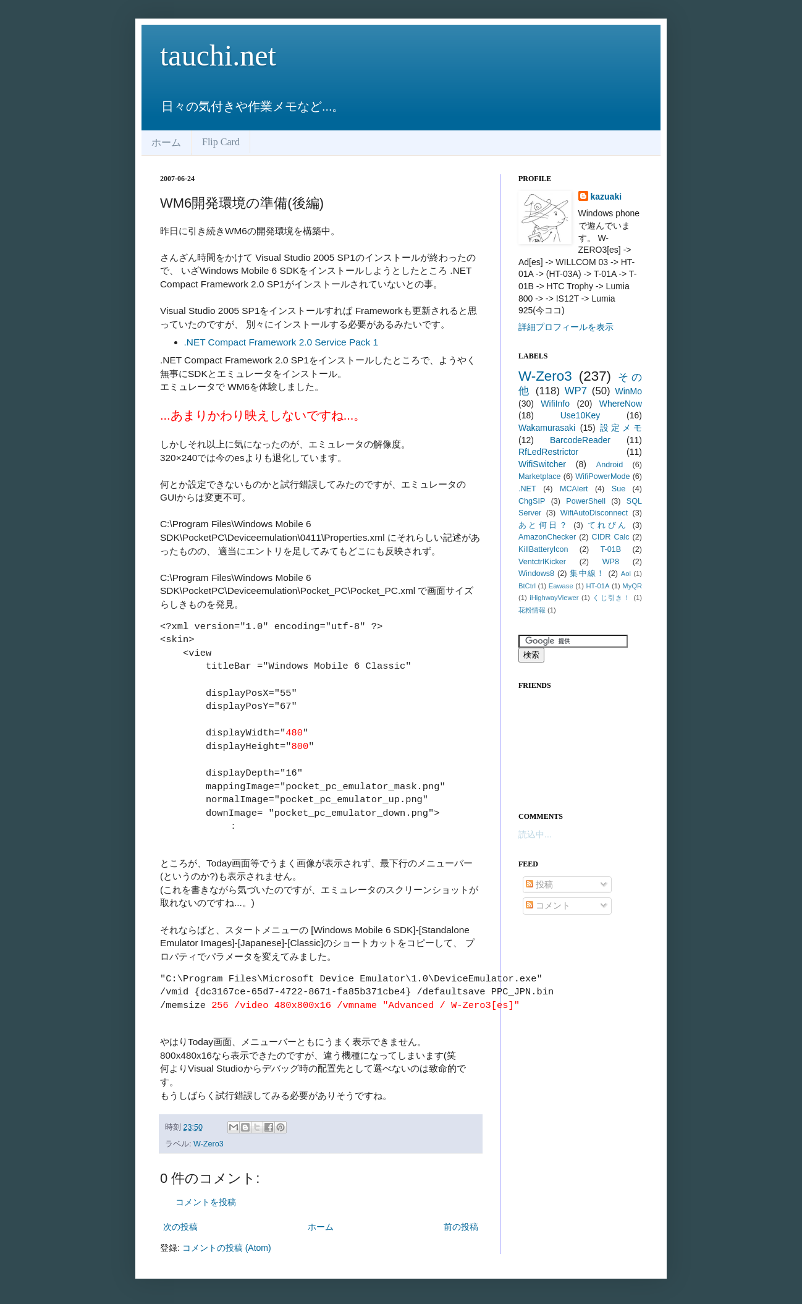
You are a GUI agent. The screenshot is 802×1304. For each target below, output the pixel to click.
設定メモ (621, 428)
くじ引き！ (612, 597)
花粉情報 (532, 610)
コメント (548, 905)
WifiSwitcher (542, 464)
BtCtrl (527, 586)
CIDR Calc (611, 537)
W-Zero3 (208, 1144)
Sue (618, 489)
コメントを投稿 (205, 1202)
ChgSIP (531, 501)
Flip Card (221, 142)
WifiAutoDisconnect (594, 513)
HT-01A (598, 586)
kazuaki (606, 196)
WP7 (576, 391)
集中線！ (587, 573)
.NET (527, 489)
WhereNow (620, 404)
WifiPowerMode (602, 476)
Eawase (561, 586)
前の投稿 (461, 1227)
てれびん (608, 525)
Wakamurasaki (546, 428)
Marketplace (539, 476)
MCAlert (574, 489)
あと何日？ (543, 525)
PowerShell (586, 501)
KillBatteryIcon (543, 549)
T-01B (611, 549)
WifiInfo (555, 404)
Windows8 (536, 573)
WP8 (610, 561)
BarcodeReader (580, 440)
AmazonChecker (547, 537)
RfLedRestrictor (548, 452)
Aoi (626, 573)
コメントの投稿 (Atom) (226, 1248)
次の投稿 (180, 1227)
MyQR (632, 586)
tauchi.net (218, 55)
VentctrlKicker (542, 561)
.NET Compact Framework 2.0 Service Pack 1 (281, 342)
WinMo (628, 391)
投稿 (539, 884)
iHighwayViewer (554, 597)
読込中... (535, 834)
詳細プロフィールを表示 (566, 327)
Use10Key (580, 415)
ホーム (166, 142)
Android (609, 464)
